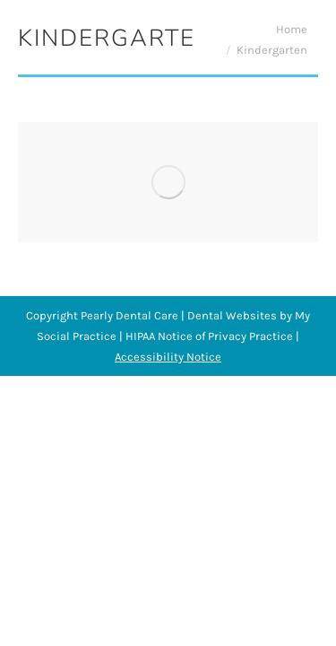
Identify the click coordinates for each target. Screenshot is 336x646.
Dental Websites (232, 315)
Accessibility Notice (168, 356)
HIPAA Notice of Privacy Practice (209, 336)
